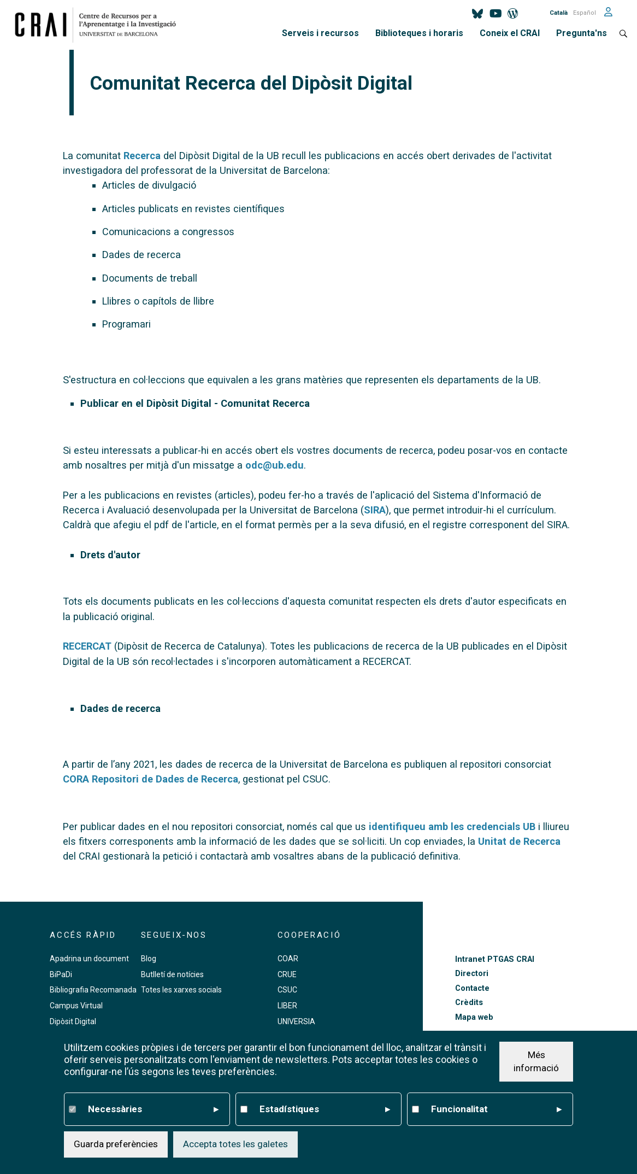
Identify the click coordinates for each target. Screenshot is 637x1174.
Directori (471, 973)
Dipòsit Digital (73, 1021)
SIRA (375, 510)
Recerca (142, 155)
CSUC (287, 989)
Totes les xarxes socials (181, 989)
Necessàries (153, 1109)
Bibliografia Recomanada (93, 989)
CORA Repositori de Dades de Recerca (150, 779)
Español (584, 12)
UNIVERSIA (296, 1021)
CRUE (287, 974)
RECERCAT (87, 646)
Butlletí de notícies (172, 974)
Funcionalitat (496, 1109)
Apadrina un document (89, 958)
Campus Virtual (76, 1005)
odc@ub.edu (274, 465)
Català (559, 12)
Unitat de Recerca (519, 841)
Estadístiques (325, 1109)
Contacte (472, 988)
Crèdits (469, 1002)
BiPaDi (61, 974)
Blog (148, 958)
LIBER (287, 1005)
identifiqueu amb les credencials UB (452, 826)
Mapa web (474, 1017)
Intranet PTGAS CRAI (494, 959)
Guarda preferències (116, 1143)
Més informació (536, 1061)
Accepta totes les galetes (235, 1143)
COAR (288, 958)
